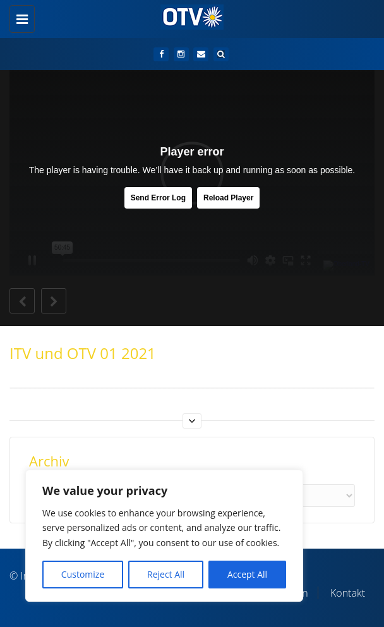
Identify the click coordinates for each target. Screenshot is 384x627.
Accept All (247, 574)
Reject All (165, 574)
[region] (164, 536)
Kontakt (347, 593)
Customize (82, 574)
